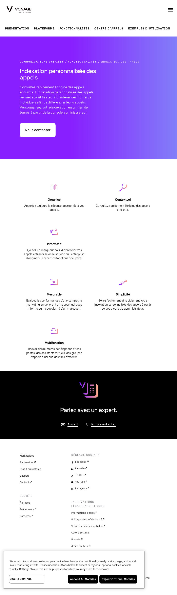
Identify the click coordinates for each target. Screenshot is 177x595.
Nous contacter (38, 130)
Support (24, 475)
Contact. (25, 482)
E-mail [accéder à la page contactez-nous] (72, 424)
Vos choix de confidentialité (87, 526)
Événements (27, 509)
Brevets (75, 539)
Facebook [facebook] (80, 461)
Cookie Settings (80, 532)
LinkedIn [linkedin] (80, 468)
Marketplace (27, 455)
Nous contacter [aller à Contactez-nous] (103, 424)
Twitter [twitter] (79, 475)
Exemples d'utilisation (149, 28)
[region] (74, 570)
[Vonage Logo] (19, 10)
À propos (25, 502)
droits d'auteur (79, 546)
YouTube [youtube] (80, 481)
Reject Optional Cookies (118, 579)
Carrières (25, 516)
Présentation (17, 28)
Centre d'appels (108, 28)
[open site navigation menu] (170, 9)
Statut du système (30, 469)
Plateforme (44, 28)
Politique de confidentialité (86, 519)
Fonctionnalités (74, 28)
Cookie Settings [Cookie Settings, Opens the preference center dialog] (20, 578)
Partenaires (26, 462)
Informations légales (83, 512)
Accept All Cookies (83, 579)
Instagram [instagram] (81, 488)
